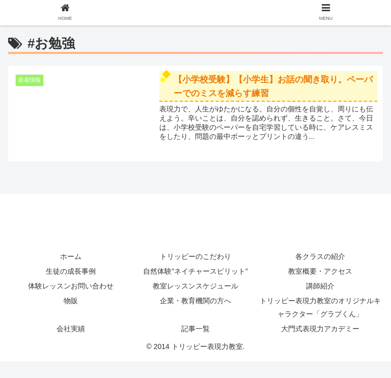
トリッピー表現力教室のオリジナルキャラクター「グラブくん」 (320, 307)
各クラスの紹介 (320, 256)
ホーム (70, 256)
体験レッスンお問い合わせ (78, 286)
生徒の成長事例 (71, 271)
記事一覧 (195, 329)
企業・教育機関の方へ (195, 301)
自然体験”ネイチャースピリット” (195, 271)
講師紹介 (320, 286)
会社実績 (71, 329)
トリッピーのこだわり (195, 256)
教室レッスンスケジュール (195, 286)
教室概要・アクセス (320, 271)
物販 (71, 301)
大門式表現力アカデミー (320, 329)
